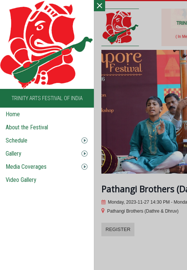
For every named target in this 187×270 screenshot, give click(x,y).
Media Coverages (26, 166)
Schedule (16, 140)
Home (13, 114)
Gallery (13, 153)
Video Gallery (21, 179)
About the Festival (27, 127)
